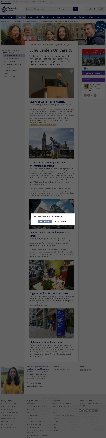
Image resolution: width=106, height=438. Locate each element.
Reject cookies (61, 221)
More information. (57, 217)
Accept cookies (45, 221)
